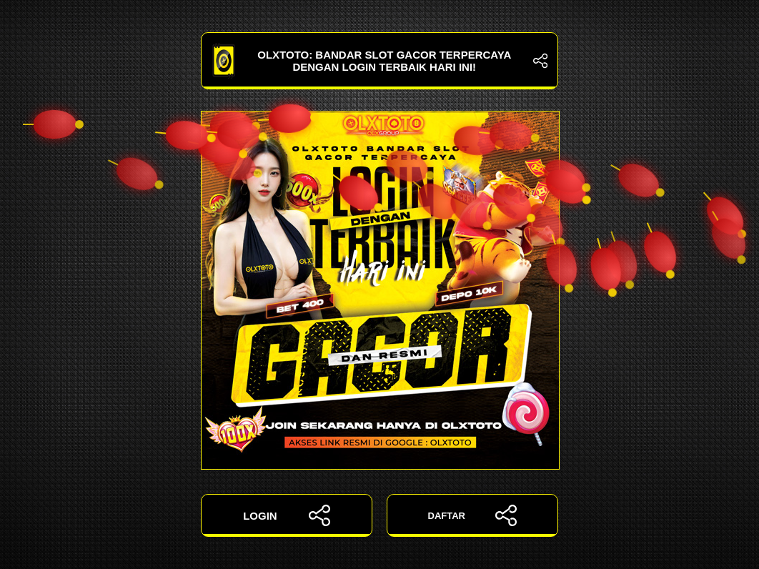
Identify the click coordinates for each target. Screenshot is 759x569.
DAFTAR (472, 515)
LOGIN (286, 515)
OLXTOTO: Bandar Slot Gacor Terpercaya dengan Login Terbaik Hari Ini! (379, 61)
